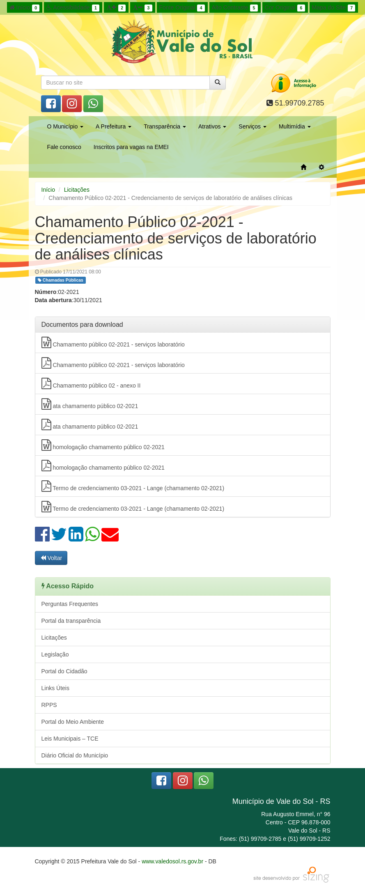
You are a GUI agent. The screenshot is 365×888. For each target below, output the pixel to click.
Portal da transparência (71, 620)
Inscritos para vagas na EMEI (131, 147)
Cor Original (285, 7)
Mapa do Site (334, 7)
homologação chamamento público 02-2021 (103, 445)
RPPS (49, 705)
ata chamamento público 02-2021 (89, 404)
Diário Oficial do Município (74, 755)
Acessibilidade (72, 7)
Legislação (55, 654)
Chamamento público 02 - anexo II (91, 383)
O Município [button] (65, 126)
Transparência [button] (165, 126)
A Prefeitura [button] (113, 126)
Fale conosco (64, 147)
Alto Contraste (235, 7)
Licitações (77, 189)
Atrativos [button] (212, 126)
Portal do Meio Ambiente (72, 721)
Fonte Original (182, 7)
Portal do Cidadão (64, 671)
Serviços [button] (252, 126)
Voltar (51, 558)
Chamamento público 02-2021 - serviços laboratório (113, 342)
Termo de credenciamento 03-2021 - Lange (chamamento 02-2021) (133, 486)
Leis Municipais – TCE (70, 738)
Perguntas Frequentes (70, 604)
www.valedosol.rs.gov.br (172, 861)
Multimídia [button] (295, 126)
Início (24, 7)
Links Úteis (55, 688)
